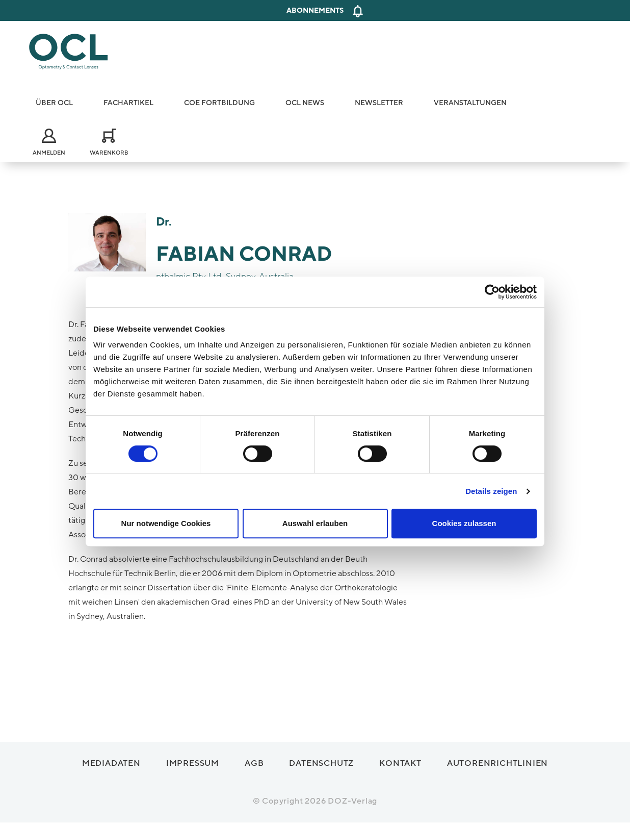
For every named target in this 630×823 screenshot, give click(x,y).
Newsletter (379, 103)
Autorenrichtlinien (497, 763)
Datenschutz (321, 763)
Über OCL (54, 103)
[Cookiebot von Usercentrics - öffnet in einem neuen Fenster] (492, 292)
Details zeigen (491, 491)
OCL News (304, 103)
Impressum (192, 763)
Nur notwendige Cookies (166, 523)
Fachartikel (128, 103)
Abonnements (315, 10)
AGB (254, 763)
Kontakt (400, 763)
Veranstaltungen (470, 103)
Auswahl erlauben (315, 523)
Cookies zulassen (464, 523)
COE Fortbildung (219, 103)
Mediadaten (111, 763)
